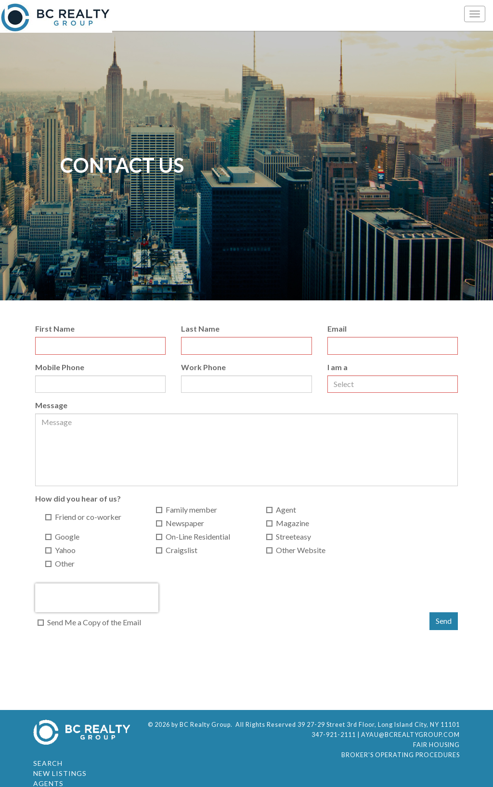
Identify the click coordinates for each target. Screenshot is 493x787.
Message (51, 405)
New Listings (60, 773)
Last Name (200, 328)
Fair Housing (436, 744)
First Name (55, 328)
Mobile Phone (59, 367)
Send (444, 620)
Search (48, 763)
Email (337, 328)
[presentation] (96, 597)
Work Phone (203, 367)
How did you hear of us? (78, 498)
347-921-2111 (333, 734)
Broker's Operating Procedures (400, 755)
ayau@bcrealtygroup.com (410, 734)
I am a (337, 367)
